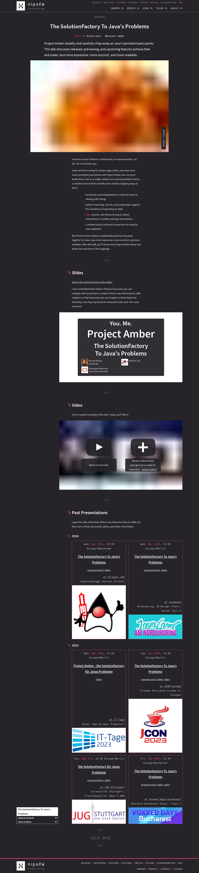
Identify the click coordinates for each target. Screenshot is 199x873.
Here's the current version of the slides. (92, 282)
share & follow (24, 821)
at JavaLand (172, 602)
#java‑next (94, 36)
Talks (159, 8)
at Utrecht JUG (113, 577)
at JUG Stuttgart (112, 787)
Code (146, 8)
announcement (95, 570)
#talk (78, 36)
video (167, 679)
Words (115, 8)
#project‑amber (114, 36)
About (175, 8)
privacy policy (149, 469)
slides (107, 570)
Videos (131, 8)
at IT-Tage (116, 720)
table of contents (26, 818)
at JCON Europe (170, 686)
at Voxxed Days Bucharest (162, 799)
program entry (148, 679)
